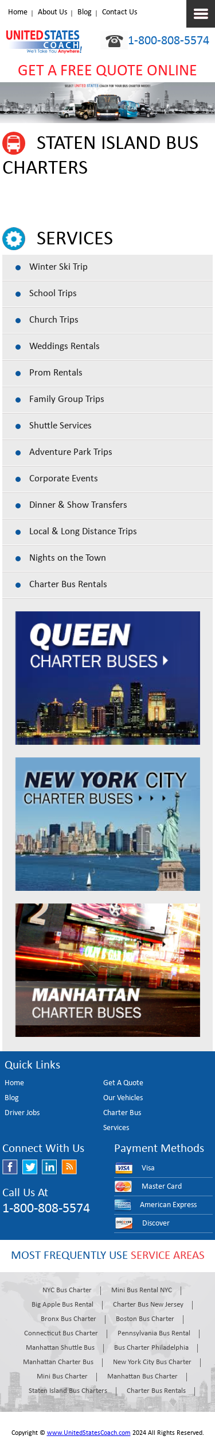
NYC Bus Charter (67, 1290)
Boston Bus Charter (145, 1319)
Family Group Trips (66, 399)
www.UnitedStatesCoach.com (89, 1433)
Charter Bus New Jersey (148, 1304)
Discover (156, 1223)
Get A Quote (123, 1083)
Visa (148, 1168)
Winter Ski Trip (58, 267)
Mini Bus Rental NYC (141, 1290)
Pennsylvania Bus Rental (154, 1333)
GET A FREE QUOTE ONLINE (107, 71)
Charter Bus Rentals (68, 584)
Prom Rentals (56, 373)
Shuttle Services (60, 426)
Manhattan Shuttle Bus (60, 1347)
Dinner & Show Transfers (78, 505)
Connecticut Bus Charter (61, 1333)
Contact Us (119, 12)
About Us (52, 12)
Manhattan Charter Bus (58, 1362)
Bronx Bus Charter (68, 1319)
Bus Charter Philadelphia (151, 1347)
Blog (84, 12)
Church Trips (54, 320)
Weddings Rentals (64, 346)
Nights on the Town (67, 558)
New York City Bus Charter (152, 1362)
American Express (168, 1205)
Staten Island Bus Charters (68, 1391)
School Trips (53, 293)
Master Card (162, 1186)
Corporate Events (63, 479)
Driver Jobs (22, 1113)
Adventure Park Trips (70, 452)
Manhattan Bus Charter (142, 1376)
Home (18, 12)
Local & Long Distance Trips (83, 532)
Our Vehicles (123, 1098)
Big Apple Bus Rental (62, 1304)
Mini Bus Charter (62, 1376)
